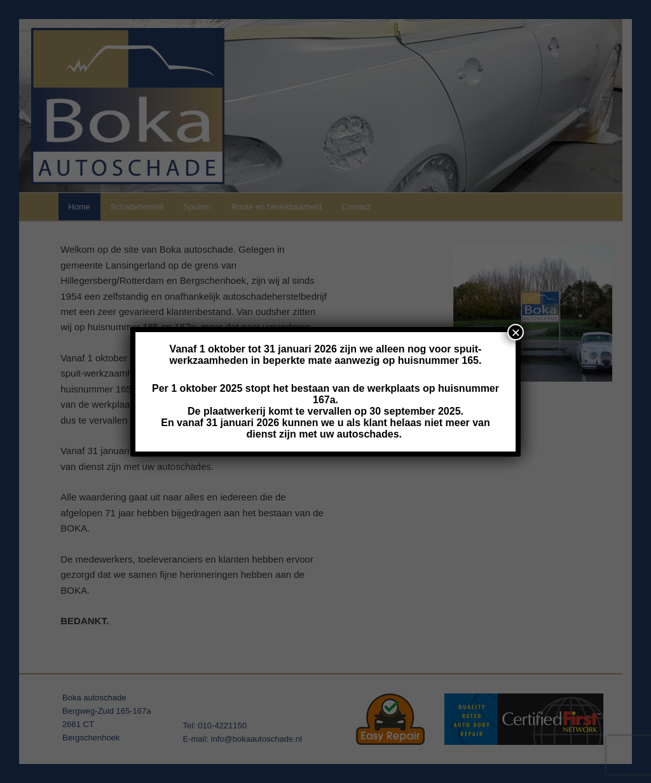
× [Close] (515, 332)
